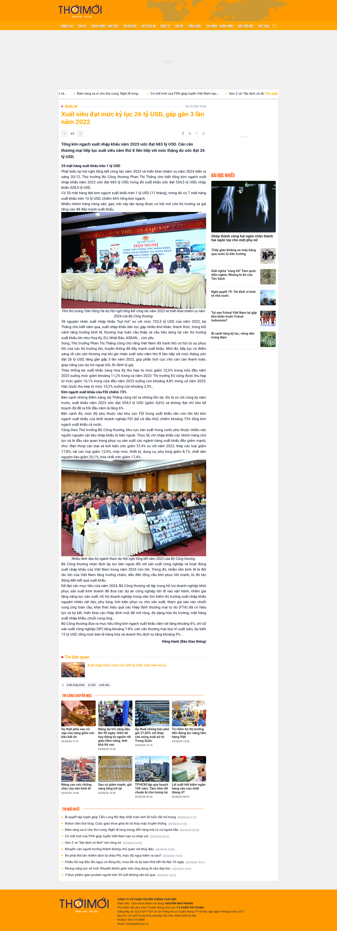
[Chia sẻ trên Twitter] (189, 133)
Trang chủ (66, 25)
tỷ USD (92, 685)
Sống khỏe (194, 25)
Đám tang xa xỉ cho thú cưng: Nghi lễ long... (120, 93)
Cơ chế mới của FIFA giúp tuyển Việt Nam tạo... (196, 93)
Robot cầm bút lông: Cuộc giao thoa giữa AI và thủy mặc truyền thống (126, 824)
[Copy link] (196, 133)
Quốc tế (165, 25)
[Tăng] (80, 133)
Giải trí (179, 25)
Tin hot (82, 25)
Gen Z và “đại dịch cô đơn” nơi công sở (103, 843)
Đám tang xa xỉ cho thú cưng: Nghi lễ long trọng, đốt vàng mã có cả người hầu (132, 830)
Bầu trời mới (245, 25)
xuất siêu (104, 685)
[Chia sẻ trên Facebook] (182, 133)
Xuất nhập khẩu (76, 685)
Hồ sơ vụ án (148, 25)
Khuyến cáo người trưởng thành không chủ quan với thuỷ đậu (120, 849)
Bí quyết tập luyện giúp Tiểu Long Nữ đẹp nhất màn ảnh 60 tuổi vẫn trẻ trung (131, 817)
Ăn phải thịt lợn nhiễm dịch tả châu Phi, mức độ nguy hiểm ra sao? (123, 856)
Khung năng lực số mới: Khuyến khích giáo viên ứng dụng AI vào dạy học (128, 868)
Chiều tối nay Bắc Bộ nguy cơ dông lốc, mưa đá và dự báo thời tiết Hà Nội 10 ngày (135, 862)
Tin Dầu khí (129, 25)
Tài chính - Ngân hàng (219, 25)
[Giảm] (64, 133)
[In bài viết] (203, 133)
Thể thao (263, 25)
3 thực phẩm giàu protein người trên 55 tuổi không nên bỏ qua (120, 875)
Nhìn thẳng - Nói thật (105, 25)
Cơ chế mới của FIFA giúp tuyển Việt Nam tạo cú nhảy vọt (117, 836)
